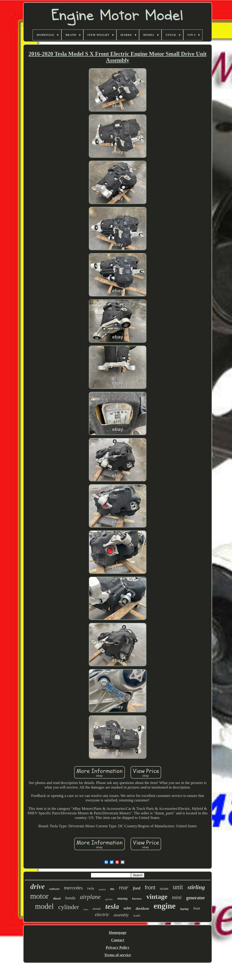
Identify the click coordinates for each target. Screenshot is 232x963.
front (150, 887)
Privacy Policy (117, 947)
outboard (54, 888)
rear (123, 887)
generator (195, 897)
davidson (142, 908)
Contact (117, 940)
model (44, 906)
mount (97, 908)
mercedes (73, 887)
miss (86, 909)
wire (127, 908)
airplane (90, 896)
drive (37, 886)
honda (70, 898)
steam (164, 888)
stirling (196, 887)
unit (178, 886)
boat (196, 908)
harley (184, 909)
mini (177, 897)
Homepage (117, 932)
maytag (122, 898)
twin (90, 888)
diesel (56, 898)
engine (165, 906)
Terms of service (117, 955)
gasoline (109, 899)
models (102, 889)
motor (39, 896)
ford (136, 888)
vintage (156, 896)
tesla (112, 906)
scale (136, 915)
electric (102, 914)
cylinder (68, 906)
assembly (121, 915)
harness (137, 898)
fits (112, 889)
